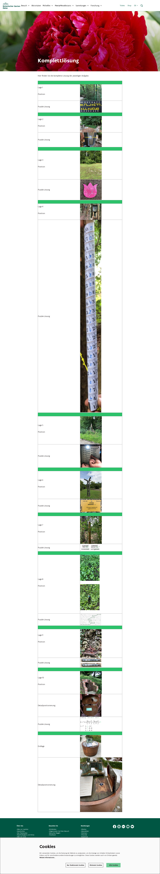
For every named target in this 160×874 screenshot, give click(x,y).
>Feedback (52, 835)
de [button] (136, 5)
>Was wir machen (22, 829)
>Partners (84, 833)
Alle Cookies (113, 865)
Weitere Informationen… (47, 858)
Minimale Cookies (96, 865)
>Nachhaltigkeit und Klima (25, 835)
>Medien (83, 829)
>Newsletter (85, 831)
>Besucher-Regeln (54, 833)
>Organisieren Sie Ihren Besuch (59, 831)
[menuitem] (36, 5)
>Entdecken (52, 829)
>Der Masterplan (22, 833)
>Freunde (84, 835)
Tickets (122, 5)
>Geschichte (21, 831)
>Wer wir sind (21, 837)
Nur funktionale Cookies (75, 865)
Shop (129, 5)
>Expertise (84, 837)
